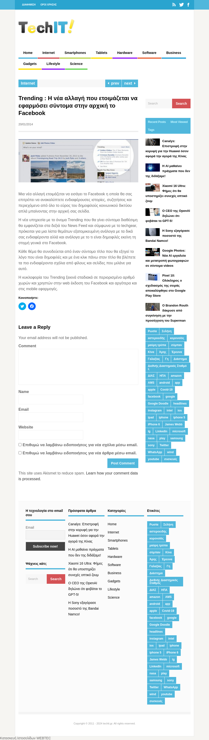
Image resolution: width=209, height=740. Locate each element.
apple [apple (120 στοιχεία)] (151, 389)
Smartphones (75, 53)
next (130, 83)
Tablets (101, 53)
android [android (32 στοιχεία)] (164, 382)
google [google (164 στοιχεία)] (170, 396)
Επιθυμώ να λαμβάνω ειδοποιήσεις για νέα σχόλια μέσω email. (80, 445)
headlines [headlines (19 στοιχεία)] (179, 403)
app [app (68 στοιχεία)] (177, 382)
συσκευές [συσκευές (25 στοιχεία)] (170, 459)
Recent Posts (157, 122)
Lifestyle (53, 64)
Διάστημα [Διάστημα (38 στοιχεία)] (180, 359)
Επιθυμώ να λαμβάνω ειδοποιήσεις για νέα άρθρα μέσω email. (80, 453)
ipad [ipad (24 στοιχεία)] (151, 417)
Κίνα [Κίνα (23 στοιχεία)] (151, 352)
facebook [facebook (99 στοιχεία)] (154, 396)
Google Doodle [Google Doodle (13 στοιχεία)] (158, 403)
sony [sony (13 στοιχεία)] (151, 445)
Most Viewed (179, 122)
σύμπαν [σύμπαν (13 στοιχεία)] (176, 345)
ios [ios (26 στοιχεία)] (180, 410)
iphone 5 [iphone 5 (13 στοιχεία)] (179, 417)
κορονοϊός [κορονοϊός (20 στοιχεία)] (177, 338)
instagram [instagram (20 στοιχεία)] (155, 410)
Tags (151, 130)
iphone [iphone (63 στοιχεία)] (163, 417)
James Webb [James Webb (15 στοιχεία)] (173, 424)
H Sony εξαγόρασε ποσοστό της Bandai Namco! (83, 608)
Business (173, 53)
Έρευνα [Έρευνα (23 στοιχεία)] (176, 352)
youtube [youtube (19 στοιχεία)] (153, 459)
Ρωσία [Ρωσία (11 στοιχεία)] (152, 331)
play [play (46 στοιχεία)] (162, 438)
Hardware (125, 53)
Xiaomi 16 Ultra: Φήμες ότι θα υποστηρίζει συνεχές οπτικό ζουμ (85, 569)
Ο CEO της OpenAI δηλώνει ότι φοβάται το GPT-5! (85, 588)
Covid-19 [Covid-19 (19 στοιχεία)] (166, 389)
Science (76, 64)
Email (23, 409)
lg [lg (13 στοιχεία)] (149, 431)
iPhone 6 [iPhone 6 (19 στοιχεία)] (154, 424)
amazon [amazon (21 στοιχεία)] (176, 375)
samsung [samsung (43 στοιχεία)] (176, 438)
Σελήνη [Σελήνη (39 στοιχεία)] (167, 331)
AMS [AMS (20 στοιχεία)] (151, 382)
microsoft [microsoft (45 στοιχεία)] (179, 431)
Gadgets (30, 64)
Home (28, 53)
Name (23, 392)
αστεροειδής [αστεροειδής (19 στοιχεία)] (156, 338)
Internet (48, 53)
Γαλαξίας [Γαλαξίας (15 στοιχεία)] (154, 359)
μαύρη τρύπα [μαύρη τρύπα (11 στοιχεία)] (157, 345)
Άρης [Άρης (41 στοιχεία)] (162, 352)
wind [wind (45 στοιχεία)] (170, 452)
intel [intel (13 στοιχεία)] (170, 410)
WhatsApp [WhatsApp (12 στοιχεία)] (155, 452)
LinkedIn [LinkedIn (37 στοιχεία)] (161, 431)
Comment (27, 346)
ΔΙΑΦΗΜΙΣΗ (29, 4)
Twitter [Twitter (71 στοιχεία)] (164, 445)
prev (113, 83)
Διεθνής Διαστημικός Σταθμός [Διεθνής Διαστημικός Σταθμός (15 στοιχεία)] (167, 367)
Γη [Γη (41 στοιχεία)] (167, 359)
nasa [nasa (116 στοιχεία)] (151, 438)
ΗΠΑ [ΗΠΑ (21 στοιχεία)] (163, 375)
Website (25, 427)
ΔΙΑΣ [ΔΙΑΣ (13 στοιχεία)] (151, 375)
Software (149, 53)
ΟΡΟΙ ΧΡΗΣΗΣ (49, 4)
